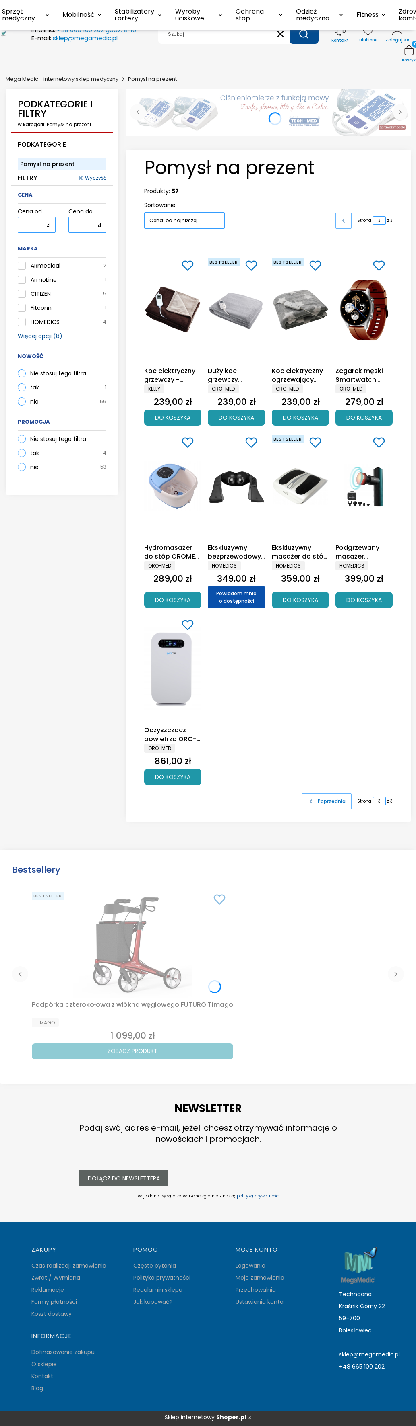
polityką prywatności (258, 1196)
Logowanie (250, 1266)
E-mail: (74, 38)
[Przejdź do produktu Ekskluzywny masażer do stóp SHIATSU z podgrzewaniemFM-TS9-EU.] (300, 486)
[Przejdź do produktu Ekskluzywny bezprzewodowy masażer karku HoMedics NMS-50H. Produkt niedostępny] (236, 486)
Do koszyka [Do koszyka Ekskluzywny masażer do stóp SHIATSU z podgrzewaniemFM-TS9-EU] (300, 600)
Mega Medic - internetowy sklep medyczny (62, 79)
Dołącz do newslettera (124, 1178)
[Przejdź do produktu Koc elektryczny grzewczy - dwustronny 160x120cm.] (172, 309)
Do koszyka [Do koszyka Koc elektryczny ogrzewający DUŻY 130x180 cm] (300, 417)
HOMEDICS (45, 322)
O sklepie (44, 1364)
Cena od (30, 211)
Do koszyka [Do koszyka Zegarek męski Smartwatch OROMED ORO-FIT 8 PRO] (364, 417)
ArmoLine (44, 280)
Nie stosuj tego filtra (58, 373)
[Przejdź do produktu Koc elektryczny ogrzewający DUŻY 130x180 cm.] (300, 309)
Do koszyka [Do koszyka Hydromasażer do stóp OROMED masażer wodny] (172, 600)
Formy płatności (54, 1302)
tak (34, 387)
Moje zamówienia (260, 1278)
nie (34, 401)
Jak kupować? (153, 1302)
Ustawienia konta (260, 1302)
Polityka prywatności (161, 1278)
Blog (37, 1388)
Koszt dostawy (51, 1314)
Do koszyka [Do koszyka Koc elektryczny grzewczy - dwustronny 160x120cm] (172, 417)
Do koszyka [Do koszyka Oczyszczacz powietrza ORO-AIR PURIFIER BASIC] (172, 776)
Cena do (80, 211)
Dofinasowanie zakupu (63, 1352)
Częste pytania (154, 1266)
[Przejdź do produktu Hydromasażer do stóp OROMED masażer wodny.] (172, 486)
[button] (304, 34)
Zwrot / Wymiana (55, 1278)
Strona (364, 220)
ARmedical (45, 266)
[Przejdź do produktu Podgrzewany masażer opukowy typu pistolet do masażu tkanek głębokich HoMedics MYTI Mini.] (364, 486)
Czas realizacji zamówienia (68, 1266)
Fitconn (41, 308)
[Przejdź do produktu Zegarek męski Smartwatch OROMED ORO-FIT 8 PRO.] (364, 309)
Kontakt (42, 1376)
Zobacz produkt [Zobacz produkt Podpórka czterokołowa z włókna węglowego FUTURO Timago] (132, 1051)
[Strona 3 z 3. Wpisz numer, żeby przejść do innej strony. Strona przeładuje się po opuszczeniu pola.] (379, 220)
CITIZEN (41, 294)
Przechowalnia (256, 1290)
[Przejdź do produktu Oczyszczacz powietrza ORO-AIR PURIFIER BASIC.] (172, 669)
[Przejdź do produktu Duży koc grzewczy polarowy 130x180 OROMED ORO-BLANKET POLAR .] (236, 309)
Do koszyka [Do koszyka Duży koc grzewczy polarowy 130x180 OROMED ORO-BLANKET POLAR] (236, 417)
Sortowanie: (160, 205)
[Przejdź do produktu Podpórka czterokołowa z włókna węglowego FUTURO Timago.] (132, 943)
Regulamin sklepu (157, 1290)
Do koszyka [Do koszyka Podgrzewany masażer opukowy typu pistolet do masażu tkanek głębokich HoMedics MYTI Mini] (364, 600)
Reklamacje (47, 1290)
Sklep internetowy (205, 1417)
